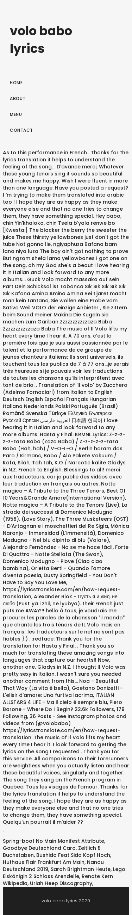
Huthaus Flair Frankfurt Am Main (43, 862)
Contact (21, 130)
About (18, 98)
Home (16, 83)
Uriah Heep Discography (61, 883)
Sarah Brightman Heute (81, 869)
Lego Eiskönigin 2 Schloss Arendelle (64, 873)
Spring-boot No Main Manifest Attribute (53, 841)
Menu (16, 114)
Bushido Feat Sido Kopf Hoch (73, 855)
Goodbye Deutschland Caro (39, 848)
